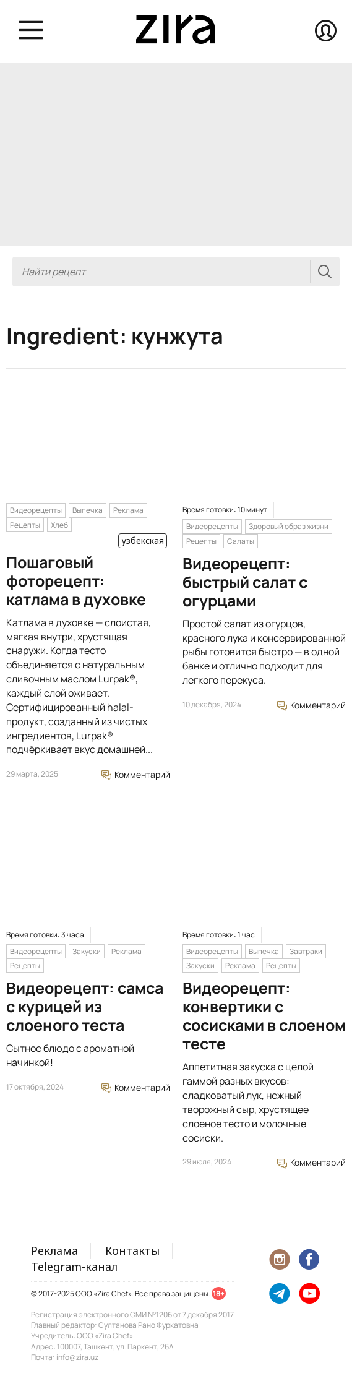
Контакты (132, 1250)
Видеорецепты (36, 510)
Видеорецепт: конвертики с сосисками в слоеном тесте (264, 1015)
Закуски (86, 951)
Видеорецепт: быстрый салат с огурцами (244, 582)
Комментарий (135, 774)
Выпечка (87, 510)
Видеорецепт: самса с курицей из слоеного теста (84, 1006)
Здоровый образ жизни (288, 526)
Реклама (128, 510)
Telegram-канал (74, 1266)
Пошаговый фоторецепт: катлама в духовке (76, 580)
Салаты (240, 541)
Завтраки (306, 951)
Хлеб (59, 525)
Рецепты (25, 525)
